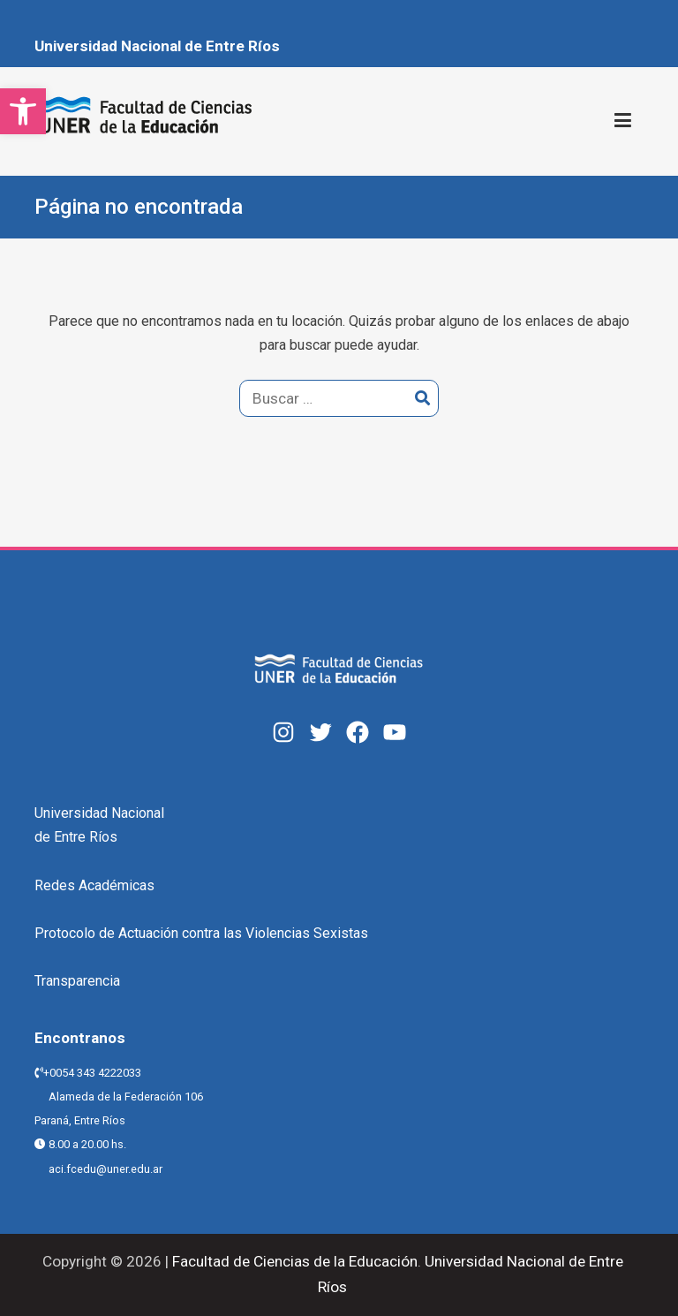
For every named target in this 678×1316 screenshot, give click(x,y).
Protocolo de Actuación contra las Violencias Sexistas (201, 933)
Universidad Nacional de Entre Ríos (157, 46)
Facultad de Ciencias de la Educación (293, 1261)
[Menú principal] (622, 121)
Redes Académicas (94, 885)
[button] (23, 111)
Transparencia (77, 980)
